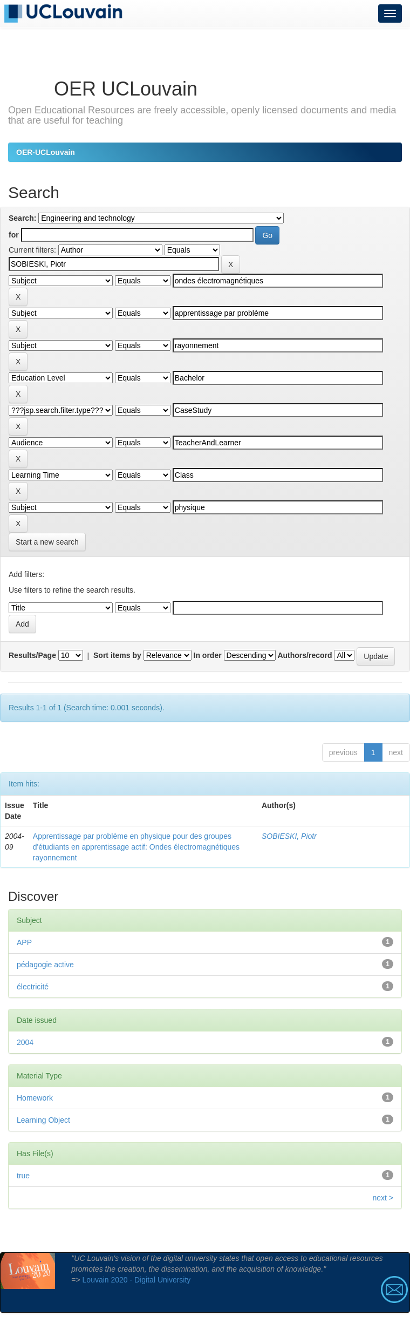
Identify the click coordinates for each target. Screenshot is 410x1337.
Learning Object (43, 1120)
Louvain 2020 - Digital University (137, 1279)
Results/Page (32, 655)
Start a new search (47, 542)
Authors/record (304, 655)
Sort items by (117, 655)
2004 (25, 1042)
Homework (35, 1098)
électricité (33, 986)
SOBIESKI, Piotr (289, 836)
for (14, 234)
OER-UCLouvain (45, 152)
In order (208, 655)
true (23, 1175)
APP (24, 942)
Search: (22, 218)
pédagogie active (45, 964)
